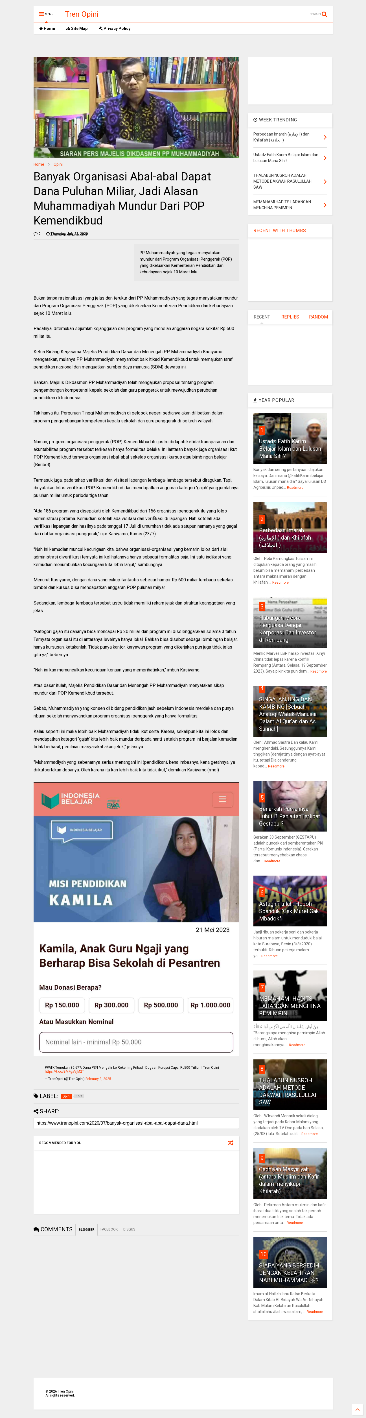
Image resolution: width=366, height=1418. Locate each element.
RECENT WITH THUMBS (279, 230)
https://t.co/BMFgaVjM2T (64, 1072)
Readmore (295, 488)
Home (47, 28)
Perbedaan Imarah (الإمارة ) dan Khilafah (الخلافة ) (285, 537)
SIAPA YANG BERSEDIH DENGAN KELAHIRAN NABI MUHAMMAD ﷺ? (289, 1273)
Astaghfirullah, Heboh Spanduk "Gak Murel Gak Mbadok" (289, 911)
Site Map (76, 28)
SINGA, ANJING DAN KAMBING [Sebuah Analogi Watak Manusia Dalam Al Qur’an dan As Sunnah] (288, 714)
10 (263, 1254)
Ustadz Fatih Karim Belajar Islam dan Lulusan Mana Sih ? (290, 448)
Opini (58, 164)
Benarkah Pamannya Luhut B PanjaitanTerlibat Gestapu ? (289, 816)
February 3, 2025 (98, 1079)
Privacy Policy (114, 28)
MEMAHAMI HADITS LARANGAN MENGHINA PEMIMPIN (290, 1006)
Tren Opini (81, 14)
